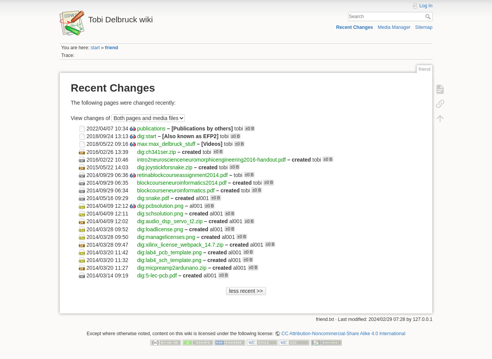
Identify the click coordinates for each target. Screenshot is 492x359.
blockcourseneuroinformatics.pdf (176, 190)
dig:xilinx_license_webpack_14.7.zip (180, 244)
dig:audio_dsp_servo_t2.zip (170, 221)
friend (111, 47)
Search (428, 16)
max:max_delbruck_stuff (166, 144)
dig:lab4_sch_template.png (169, 260)
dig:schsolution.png (160, 213)
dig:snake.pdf (153, 198)
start (95, 47)
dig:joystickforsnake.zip (165, 167)
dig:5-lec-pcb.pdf (157, 275)
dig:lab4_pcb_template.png (169, 252)
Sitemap (423, 27)
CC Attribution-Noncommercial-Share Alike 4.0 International (343, 333)
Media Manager (394, 27)
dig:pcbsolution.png (160, 206)
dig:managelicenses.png (166, 237)
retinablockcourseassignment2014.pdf (182, 175)
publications (151, 128)
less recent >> (246, 291)
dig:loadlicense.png (160, 229)
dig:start (146, 136)
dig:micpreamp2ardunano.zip (172, 267)
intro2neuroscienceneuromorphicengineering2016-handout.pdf (211, 159)
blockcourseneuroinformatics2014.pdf (182, 182)
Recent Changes (354, 27)
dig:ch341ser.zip (156, 152)
